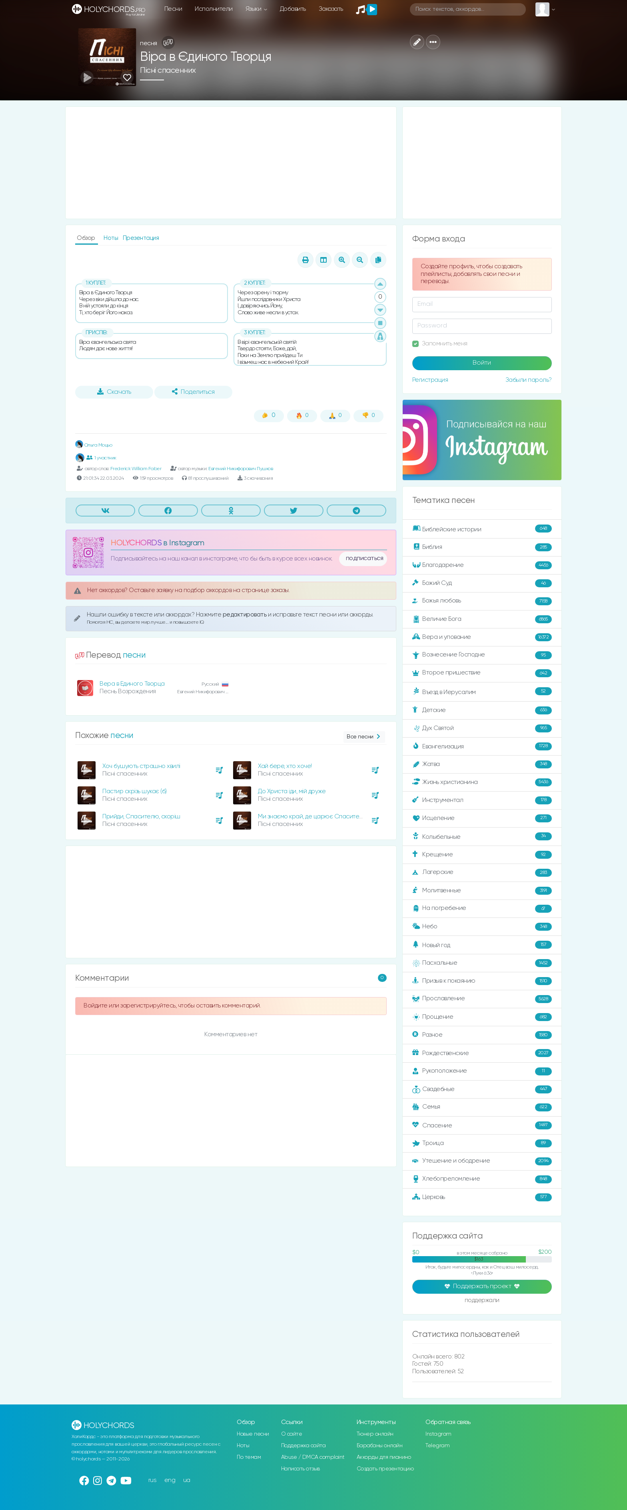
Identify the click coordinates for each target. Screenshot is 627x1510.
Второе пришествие (482, 673)
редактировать (245, 615)
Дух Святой (482, 728)
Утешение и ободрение (482, 1161)
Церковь (482, 1197)
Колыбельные (482, 836)
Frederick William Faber (136, 468)
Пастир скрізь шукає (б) (134, 791)
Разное (482, 1035)
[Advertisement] (231, 163)
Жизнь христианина (482, 782)
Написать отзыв (300, 1469)
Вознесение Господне (482, 655)
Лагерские (482, 873)
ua (186, 1480)
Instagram (438, 1434)
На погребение (482, 909)
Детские (482, 710)
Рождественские (482, 1053)
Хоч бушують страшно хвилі (141, 766)
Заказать (331, 9)
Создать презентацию (385, 1469)
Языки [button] (254, 9)
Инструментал (482, 800)
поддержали (482, 1301)
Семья (482, 1107)
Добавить (293, 9)
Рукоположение (482, 1071)
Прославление (482, 999)
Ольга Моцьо (93, 445)
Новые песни (253, 1434)
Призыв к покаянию (482, 981)
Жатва (482, 764)
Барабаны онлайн (380, 1445)
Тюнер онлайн (375, 1434)
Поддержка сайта (303, 1445)
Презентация (141, 238)
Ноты (112, 238)
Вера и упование (482, 637)
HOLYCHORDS (136, 543)
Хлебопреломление (482, 1179)
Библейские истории (482, 529)
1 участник (101, 458)
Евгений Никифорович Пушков (240, 468)
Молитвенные (482, 891)
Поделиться (193, 391)
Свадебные (482, 1089)
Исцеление (482, 818)
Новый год (482, 945)
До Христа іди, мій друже (291, 791)
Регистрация (430, 380)
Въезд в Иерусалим (482, 691)
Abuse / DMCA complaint (313, 1457)
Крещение (482, 855)
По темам (249, 1457)
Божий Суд (482, 583)
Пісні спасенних (168, 70)
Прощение (482, 1017)
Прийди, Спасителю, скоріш (141, 817)
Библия (482, 547)
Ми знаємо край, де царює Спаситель (311, 817)
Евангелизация (482, 746)
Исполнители (214, 9)
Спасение (482, 1125)
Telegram (437, 1445)
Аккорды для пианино (384, 1457)
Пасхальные (482, 963)
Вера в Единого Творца (132, 684)
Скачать (114, 391)
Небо (482, 927)
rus (152, 1480)
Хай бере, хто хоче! (285, 766)
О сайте (291, 1434)
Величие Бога (482, 619)
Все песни (364, 737)
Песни (173, 9)
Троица (482, 1143)
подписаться (364, 558)
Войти (482, 363)
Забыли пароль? (528, 380)
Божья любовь (482, 601)
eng (170, 1480)
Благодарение (482, 565)
